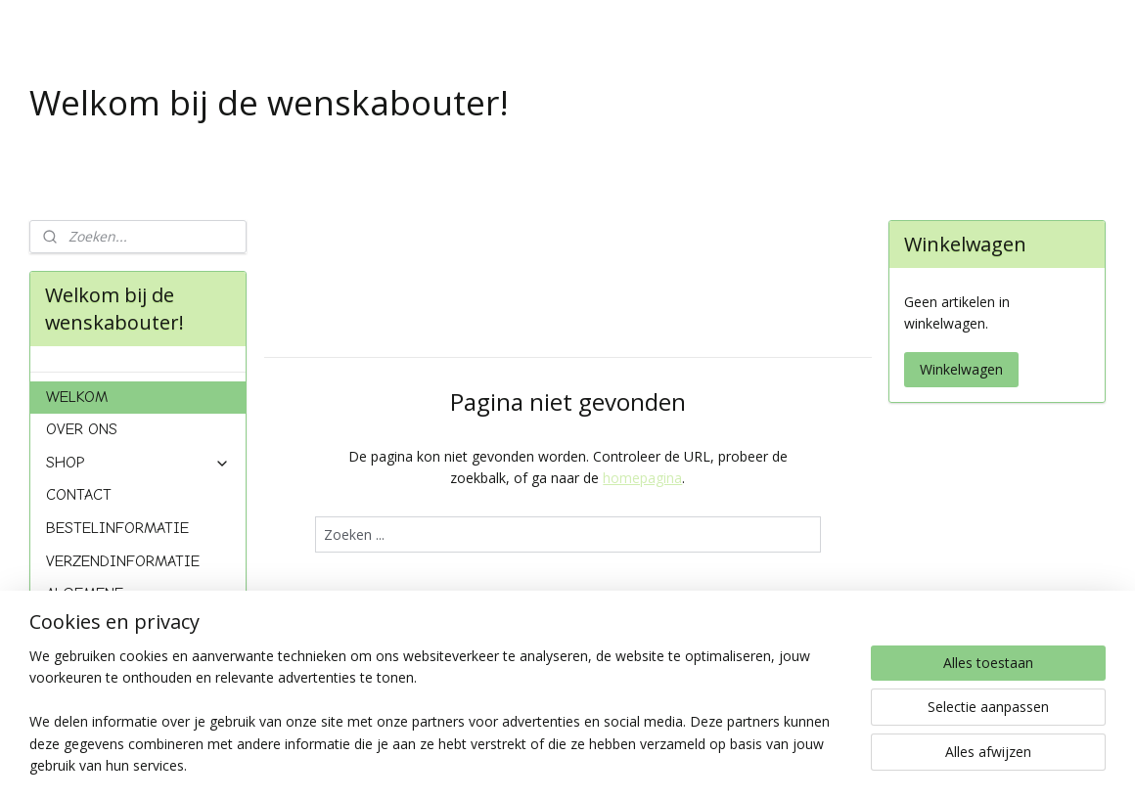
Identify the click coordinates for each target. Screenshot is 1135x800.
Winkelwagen (961, 369)
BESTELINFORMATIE (117, 528)
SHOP (138, 462)
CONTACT (79, 495)
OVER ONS (81, 429)
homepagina (642, 477)
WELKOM (77, 397)
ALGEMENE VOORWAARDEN (99, 602)
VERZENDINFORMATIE (123, 561)
